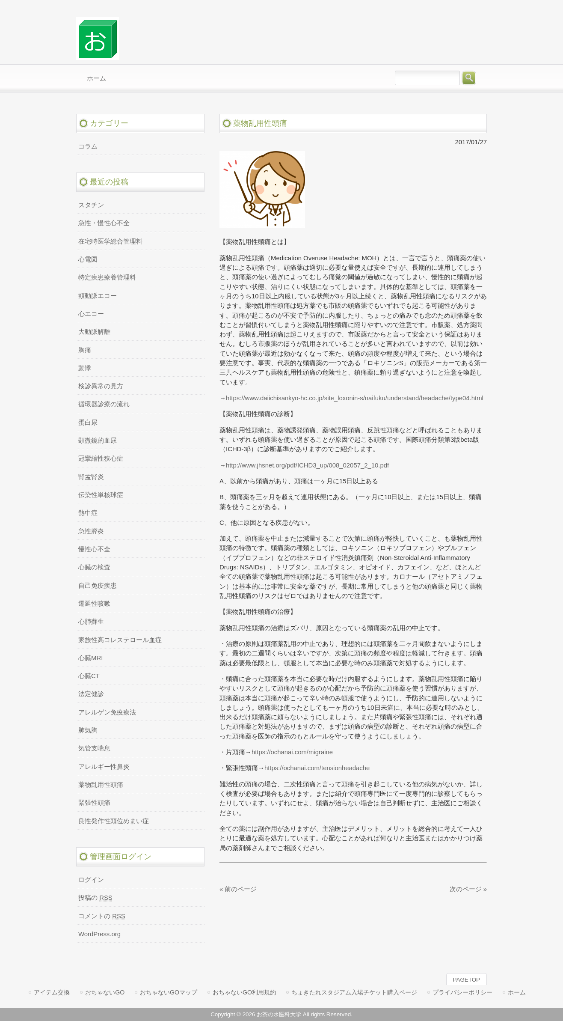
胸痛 (84, 350)
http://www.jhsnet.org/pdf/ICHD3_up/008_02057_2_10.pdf (307, 465)
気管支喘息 (94, 748)
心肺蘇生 (91, 621)
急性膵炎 (91, 531)
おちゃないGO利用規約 (244, 992)
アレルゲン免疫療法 (107, 712)
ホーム (517, 992)
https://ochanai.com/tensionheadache (317, 768)
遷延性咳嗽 (94, 603)
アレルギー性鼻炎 (104, 766)
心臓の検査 (94, 567)
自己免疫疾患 (97, 585)
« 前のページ (238, 889)
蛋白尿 (88, 422)
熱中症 (88, 512)
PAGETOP (466, 979)
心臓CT (89, 676)
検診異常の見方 (100, 386)
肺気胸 (88, 730)
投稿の (95, 897)
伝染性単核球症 (100, 494)
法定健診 (91, 694)
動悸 (84, 368)
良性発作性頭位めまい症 (113, 821)
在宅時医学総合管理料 (110, 241)
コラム (88, 146)
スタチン (91, 205)
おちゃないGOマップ (168, 992)
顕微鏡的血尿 (97, 440)
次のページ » (468, 889)
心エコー (91, 313)
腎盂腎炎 (91, 476)
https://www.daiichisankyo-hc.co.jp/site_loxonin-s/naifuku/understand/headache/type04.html (354, 398)
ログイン (91, 879)
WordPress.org (99, 934)
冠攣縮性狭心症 (100, 458)
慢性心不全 (94, 549)
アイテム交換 (52, 992)
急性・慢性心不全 (104, 223)
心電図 (88, 259)
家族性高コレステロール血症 (120, 640)
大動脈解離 (94, 331)
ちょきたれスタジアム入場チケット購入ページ (354, 992)
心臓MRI (90, 658)
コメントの (101, 916)
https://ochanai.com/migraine (292, 752)
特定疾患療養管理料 (107, 277)
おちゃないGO (104, 992)
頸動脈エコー (97, 295)
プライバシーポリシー (462, 992)
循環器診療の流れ (104, 404)
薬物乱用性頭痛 (100, 784)
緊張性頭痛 (94, 802)
